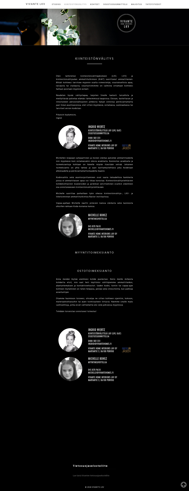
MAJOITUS (136, 4)
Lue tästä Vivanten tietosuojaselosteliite (91, 475)
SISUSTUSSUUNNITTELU (115, 4)
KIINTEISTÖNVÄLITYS (75, 4)
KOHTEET (95, 4)
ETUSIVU (56, 4)
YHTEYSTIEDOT (153, 4)
